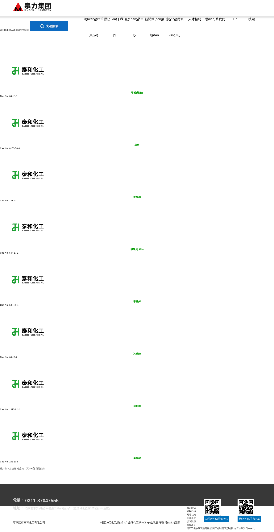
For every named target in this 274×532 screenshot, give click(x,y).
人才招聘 (194, 19)
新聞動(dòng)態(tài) (154, 27)
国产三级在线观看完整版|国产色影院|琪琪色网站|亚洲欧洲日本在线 (221, 528)
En (235, 19)
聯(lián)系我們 (215, 19)
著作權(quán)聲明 (169, 522)
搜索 (251, 19)
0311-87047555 (42, 500)
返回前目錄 (39, 468)
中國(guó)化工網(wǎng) (113, 522)
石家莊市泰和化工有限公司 (29, 522)
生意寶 (154, 522)
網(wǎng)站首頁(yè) (94, 27)
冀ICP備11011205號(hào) (40, 526)
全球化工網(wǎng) (139, 522)
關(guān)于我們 (113, 27)
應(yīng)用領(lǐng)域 (175, 27)
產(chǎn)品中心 (134, 27)
